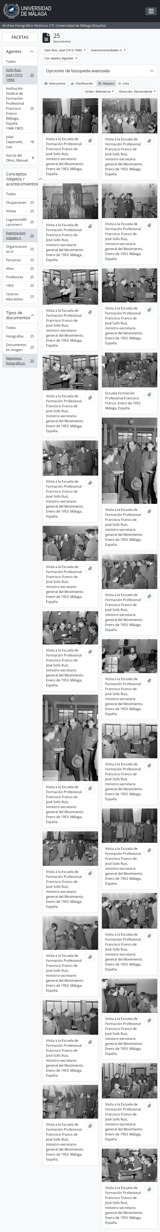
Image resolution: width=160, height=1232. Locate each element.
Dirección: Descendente (136, 91)
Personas (20, 261)
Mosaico (106, 83)
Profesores (20, 278)
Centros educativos (20, 296)
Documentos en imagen (20, 347)
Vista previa (54, 83)
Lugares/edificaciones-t (20, 222)
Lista (123, 83)
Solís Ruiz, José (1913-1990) (20, 75)
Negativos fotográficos (20, 361)
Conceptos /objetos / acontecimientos (21, 179)
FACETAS (20, 37)
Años (20, 269)
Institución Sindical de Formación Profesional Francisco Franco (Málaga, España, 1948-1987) (20, 108)
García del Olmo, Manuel (20, 158)
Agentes (14, 51)
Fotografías (20, 337)
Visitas (20, 212)
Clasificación (82, 83)
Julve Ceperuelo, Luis (20, 142)
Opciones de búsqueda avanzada (78, 71)
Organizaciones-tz (20, 249)
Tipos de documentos (18, 315)
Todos (11, 61)
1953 (20, 286)
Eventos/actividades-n (20, 235)
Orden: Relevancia (98, 91)
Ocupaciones (20, 203)
